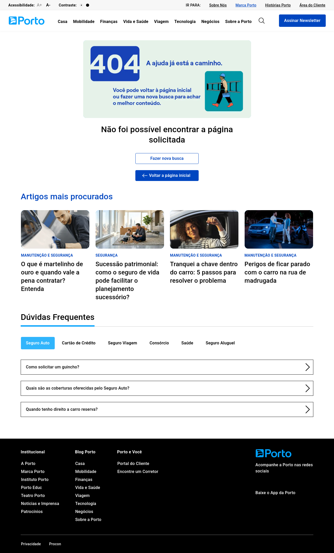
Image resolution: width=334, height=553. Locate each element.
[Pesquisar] (261, 20)
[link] (218, 5)
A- (48, 5)
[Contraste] (81, 5)
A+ (39, 5)
